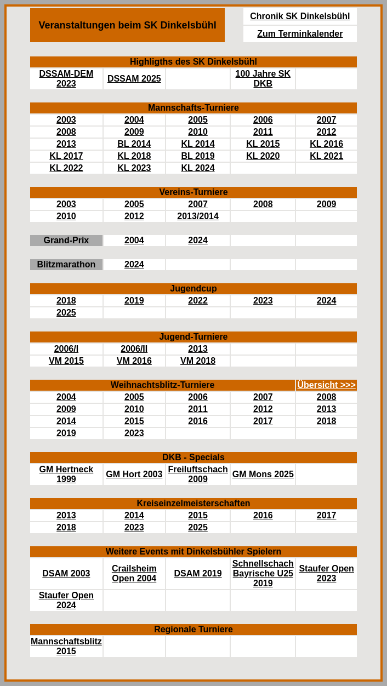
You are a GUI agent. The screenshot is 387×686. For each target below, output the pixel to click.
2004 (134, 119)
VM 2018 (197, 360)
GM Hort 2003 (134, 474)
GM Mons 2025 (263, 474)
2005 (198, 119)
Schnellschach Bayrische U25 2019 (263, 573)
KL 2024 (198, 168)
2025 (66, 312)
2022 (198, 300)
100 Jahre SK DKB (263, 78)
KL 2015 (263, 143)
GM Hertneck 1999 (66, 474)
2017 (263, 421)
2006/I (66, 348)
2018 (66, 300)
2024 (198, 240)
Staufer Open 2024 (66, 600)
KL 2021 (326, 156)
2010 (198, 131)
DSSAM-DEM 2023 (66, 78)
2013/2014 (198, 216)
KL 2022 (66, 168)
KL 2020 (263, 156)
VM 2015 (66, 360)
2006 (263, 119)
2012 (327, 131)
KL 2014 (198, 143)
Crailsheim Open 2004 (134, 573)
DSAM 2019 (197, 573)
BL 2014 (134, 143)
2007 (327, 119)
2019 (134, 300)
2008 (66, 131)
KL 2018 (134, 156)
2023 (263, 300)
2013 (66, 143)
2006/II (134, 348)
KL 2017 (66, 156)
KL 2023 (134, 168)
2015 (134, 421)
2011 (263, 131)
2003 (66, 119)
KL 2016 (326, 143)
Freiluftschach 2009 (197, 474)
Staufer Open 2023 (326, 573)
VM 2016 (134, 360)
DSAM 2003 (66, 573)
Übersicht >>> (327, 385)
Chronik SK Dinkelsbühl (300, 16)
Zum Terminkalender (300, 33)
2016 (198, 421)
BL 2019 (198, 156)
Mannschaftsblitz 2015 (66, 646)
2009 (134, 131)
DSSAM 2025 (134, 78)
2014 (66, 421)
